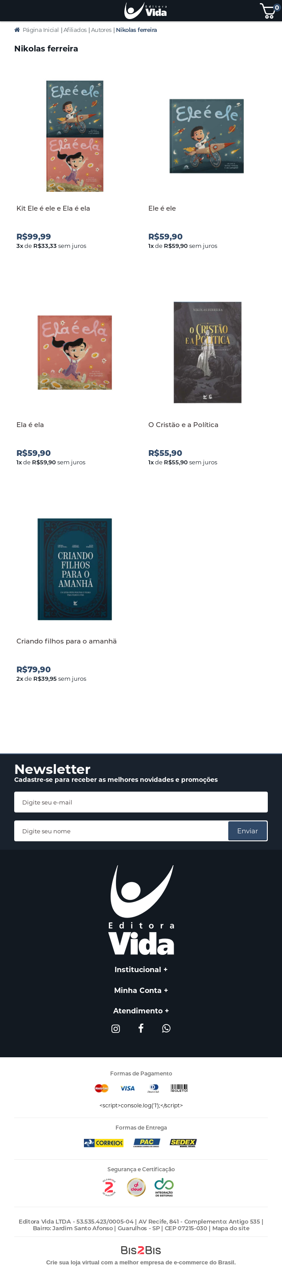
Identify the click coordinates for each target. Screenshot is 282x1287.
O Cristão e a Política (183, 424)
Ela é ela (30, 424)
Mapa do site (230, 1228)
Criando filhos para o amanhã (66, 641)
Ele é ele (162, 208)
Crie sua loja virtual (72, 1262)
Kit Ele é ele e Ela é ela (53, 208)
